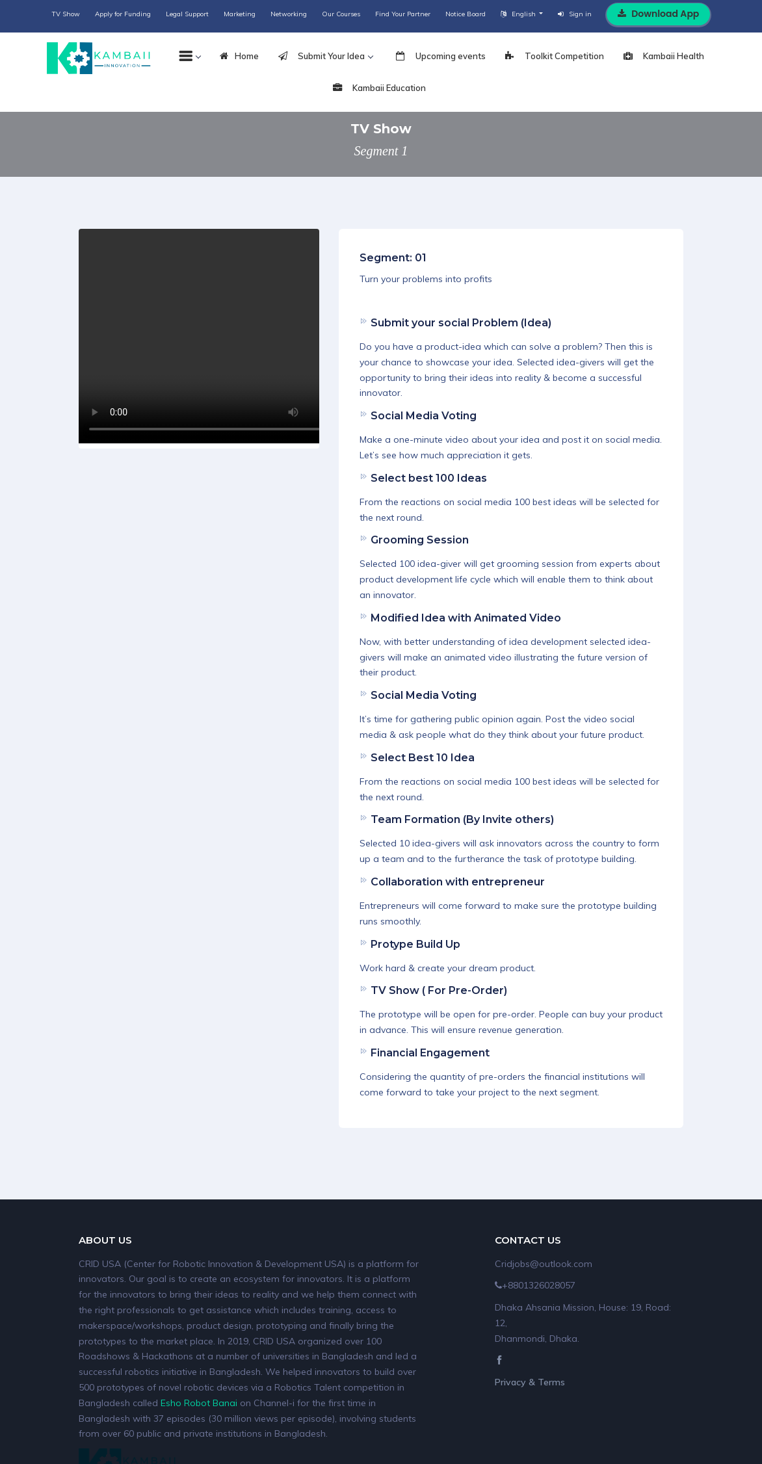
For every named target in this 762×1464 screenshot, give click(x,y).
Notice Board (465, 14)
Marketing (240, 14)
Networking (288, 14)
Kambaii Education (379, 88)
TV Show (66, 14)
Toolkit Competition (554, 56)
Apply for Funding (123, 14)
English (519, 14)
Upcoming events (441, 56)
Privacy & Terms (530, 1382)
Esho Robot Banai (199, 1403)
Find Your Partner (402, 14)
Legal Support (187, 14)
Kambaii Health (664, 56)
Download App (658, 13)
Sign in (575, 14)
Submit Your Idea (325, 56)
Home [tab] (239, 56)
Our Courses (341, 14)
